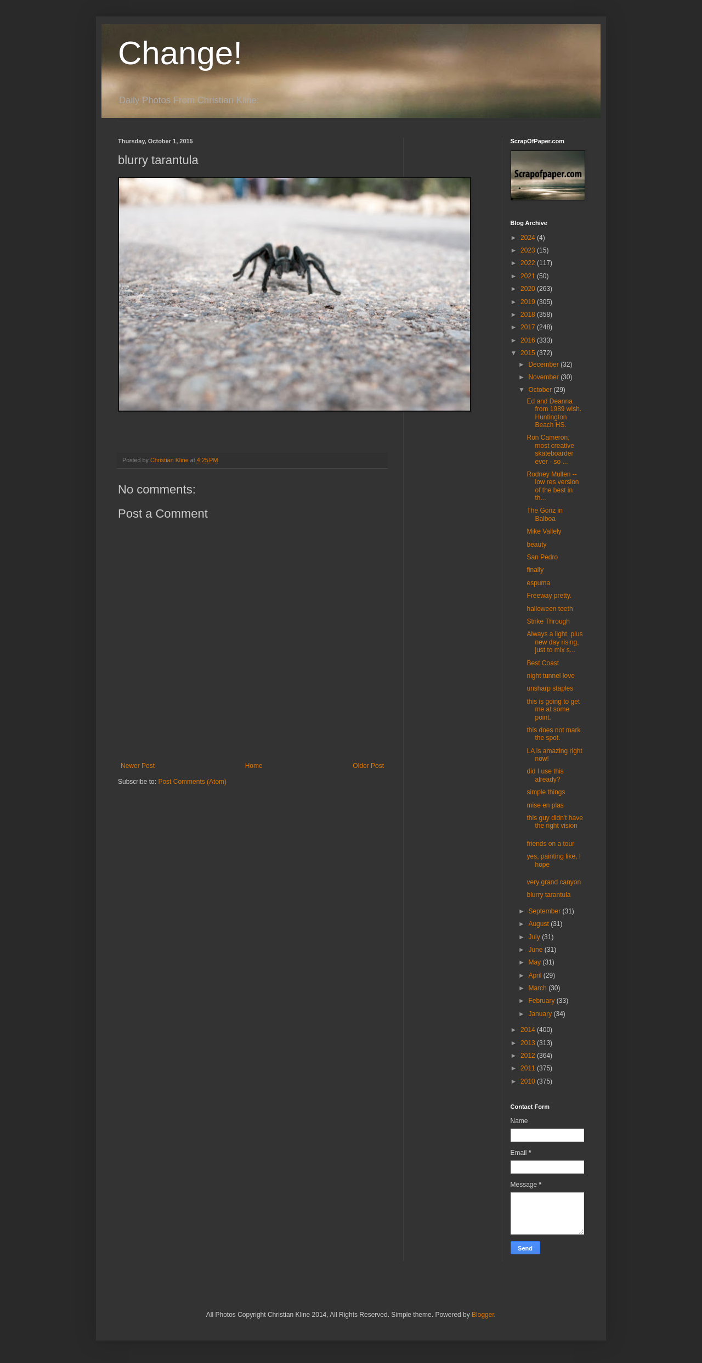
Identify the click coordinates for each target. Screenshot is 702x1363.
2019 (528, 302)
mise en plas (544, 805)
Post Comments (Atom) (192, 782)
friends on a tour (550, 844)
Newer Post (138, 766)
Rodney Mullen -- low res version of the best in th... (552, 486)
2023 (528, 250)
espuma (538, 583)
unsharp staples (549, 688)
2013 (528, 1043)
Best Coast (542, 663)
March (538, 988)
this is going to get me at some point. (553, 709)
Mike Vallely (543, 531)
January (540, 1014)
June (536, 949)
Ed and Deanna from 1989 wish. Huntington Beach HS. (553, 413)
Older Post (368, 766)
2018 (528, 314)
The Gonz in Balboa (544, 514)
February (542, 1001)
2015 (528, 353)
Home (254, 766)
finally (535, 570)
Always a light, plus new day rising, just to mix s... (554, 642)
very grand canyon (553, 882)
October (540, 390)
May (535, 962)
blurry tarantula (548, 895)
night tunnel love (550, 676)
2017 (528, 327)
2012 (528, 1055)
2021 (528, 276)
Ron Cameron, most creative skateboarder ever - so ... (550, 449)
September (545, 911)
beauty (536, 544)
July (535, 937)
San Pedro (542, 557)
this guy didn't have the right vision (554, 821)
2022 (528, 263)
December (544, 364)
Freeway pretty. (548, 595)
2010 (528, 1081)
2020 (528, 289)
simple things (545, 792)
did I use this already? (544, 775)
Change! (180, 53)
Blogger (483, 1315)
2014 (528, 1030)
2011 (528, 1068)
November (544, 377)
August (539, 924)
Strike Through (548, 621)
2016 (528, 340)
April (535, 975)
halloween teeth (549, 609)
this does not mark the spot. (553, 734)
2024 (528, 238)
